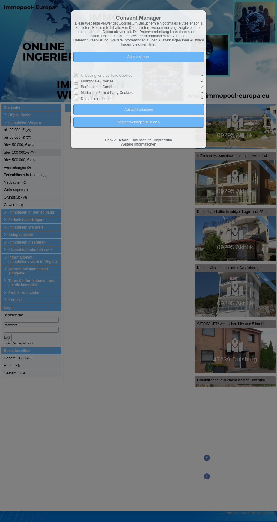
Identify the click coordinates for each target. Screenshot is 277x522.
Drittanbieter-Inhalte (96, 98)
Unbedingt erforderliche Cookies (106, 76)
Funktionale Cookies (97, 81)
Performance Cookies (98, 87)
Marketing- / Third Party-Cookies (107, 93)
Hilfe (151, 44)
